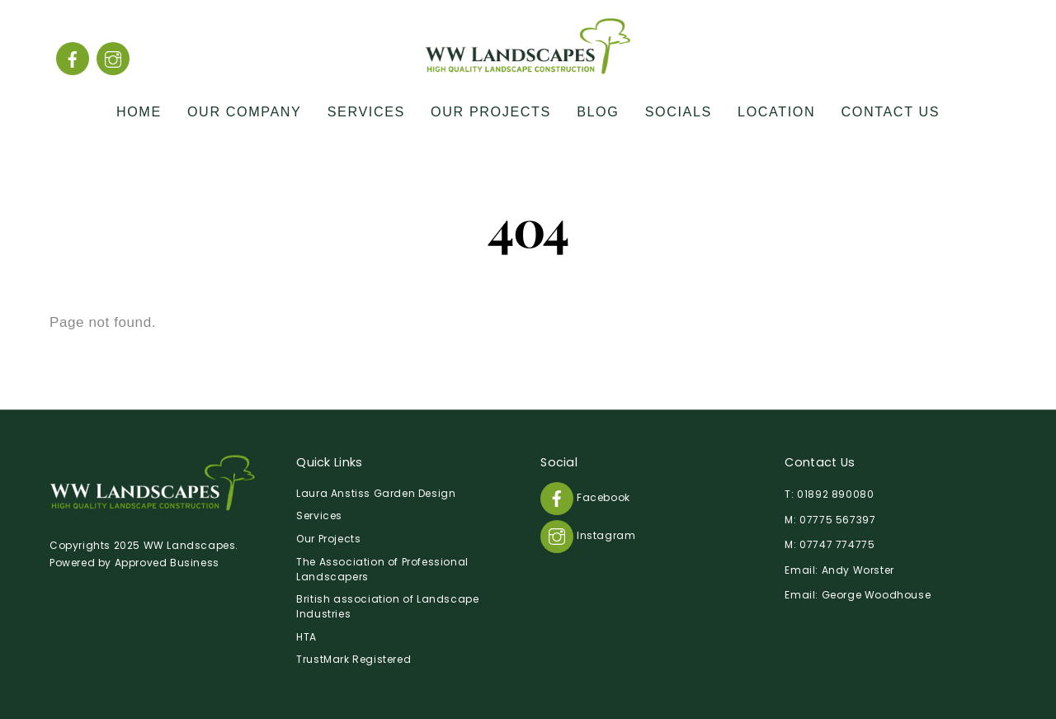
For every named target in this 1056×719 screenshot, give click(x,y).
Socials (678, 111)
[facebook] (72, 58)
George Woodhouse (876, 595)
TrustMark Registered (353, 659)
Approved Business (167, 563)
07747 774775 (836, 544)
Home (139, 111)
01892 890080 (835, 494)
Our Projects (491, 111)
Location (776, 111)
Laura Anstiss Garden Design (375, 493)
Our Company (244, 111)
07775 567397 (837, 520)
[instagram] (113, 58)
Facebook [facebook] (584, 497)
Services (366, 111)
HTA (306, 637)
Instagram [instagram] (587, 535)
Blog (598, 111)
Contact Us (891, 111)
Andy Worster (858, 570)
